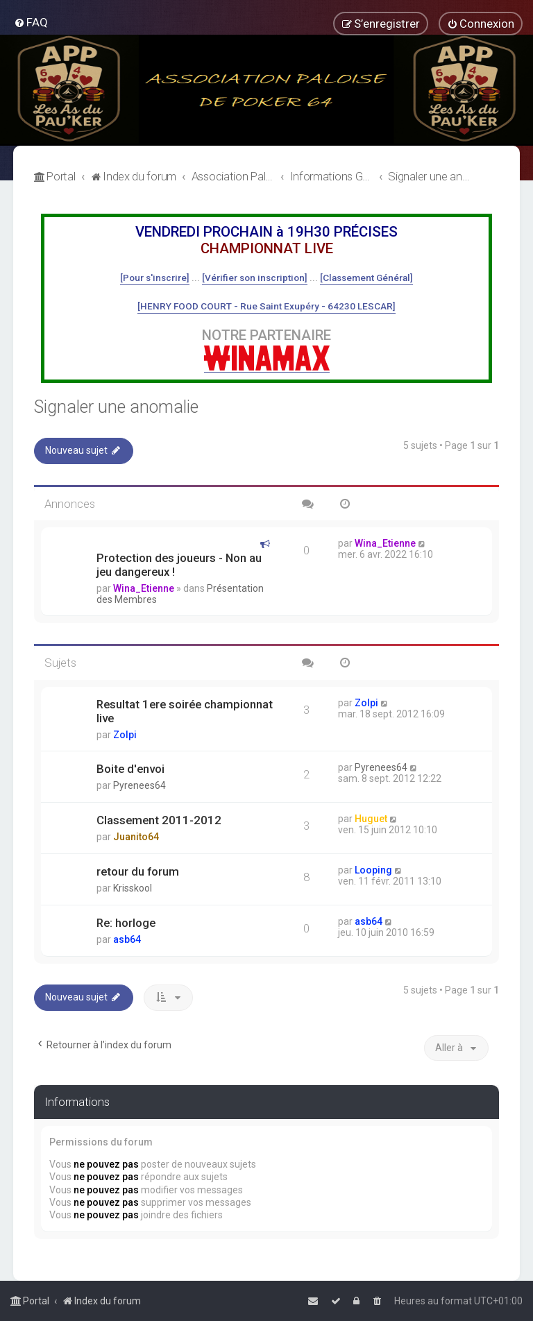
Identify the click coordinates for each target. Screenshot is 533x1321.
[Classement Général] (366, 277)
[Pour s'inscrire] (154, 277)
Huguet (371, 818)
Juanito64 (136, 836)
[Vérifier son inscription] (254, 277)
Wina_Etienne (143, 588)
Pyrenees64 (139, 785)
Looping (373, 870)
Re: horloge (125, 923)
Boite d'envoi (130, 769)
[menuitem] (30, 22)
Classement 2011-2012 (158, 820)
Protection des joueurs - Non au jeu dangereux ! (179, 565)
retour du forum (137, 871)
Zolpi (125, 734)
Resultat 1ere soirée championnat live (184, 711)
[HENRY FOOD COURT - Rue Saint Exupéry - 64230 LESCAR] (266, 306)
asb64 (127, 939)
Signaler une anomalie (116, 407)
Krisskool (132, 888)
